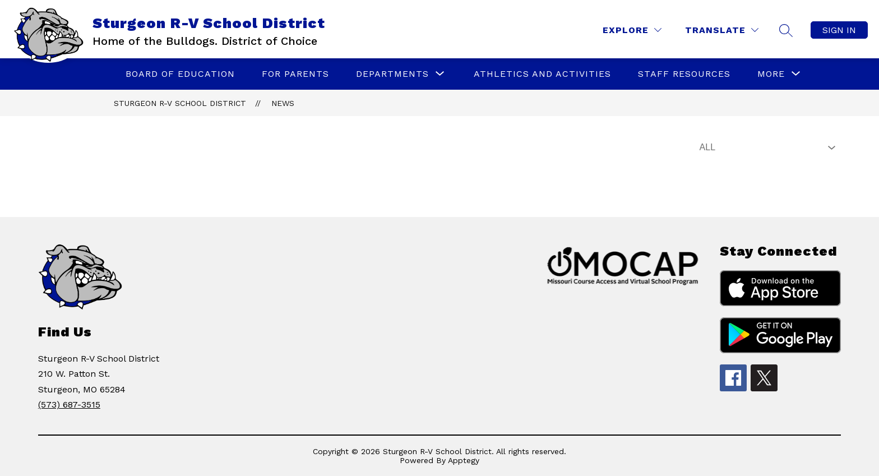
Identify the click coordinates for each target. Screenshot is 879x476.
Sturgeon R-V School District (180, 103)
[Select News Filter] (765, 147)
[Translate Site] (721, 30)
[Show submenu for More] (771, 74)
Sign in (839, 30)
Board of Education (180, 73)
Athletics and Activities (542, 73)
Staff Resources (684, 73)
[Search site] (786, 30)
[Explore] (632, 30)
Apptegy (463, 460)
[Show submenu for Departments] (392, 74)
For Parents (295, 73)
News (282, 103)
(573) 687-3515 (69, 404)
